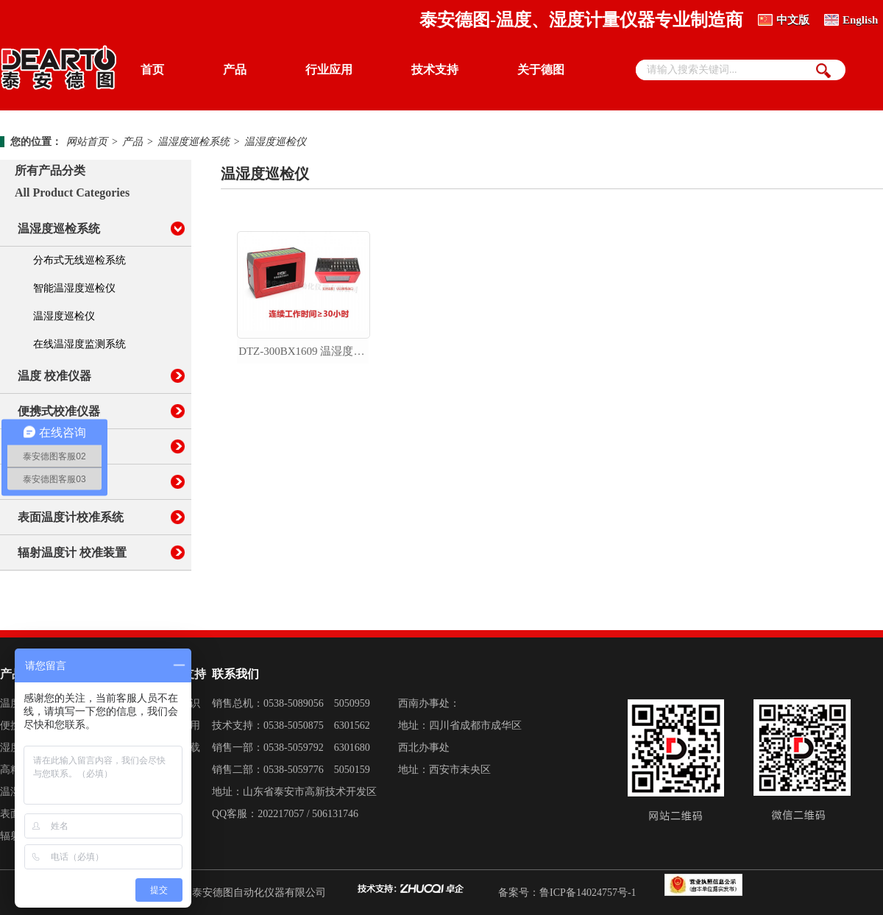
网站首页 (86, 141)
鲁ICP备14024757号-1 (587, 892)
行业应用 (328, 69)
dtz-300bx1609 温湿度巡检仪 (304, 351)
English (860, 20)
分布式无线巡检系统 (79, 260)
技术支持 (434, 69)
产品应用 (179, 725)
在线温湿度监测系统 (79, 344)
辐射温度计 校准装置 (72, 552)
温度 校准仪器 (54, 376)
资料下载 (179, 747)
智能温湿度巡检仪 (74, 288)
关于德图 (540, 69)
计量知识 (179, 703)
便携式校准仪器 (59, 411)
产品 (235, 69)
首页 (152, 69)
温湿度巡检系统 (193, 141)
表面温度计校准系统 (71, 517)
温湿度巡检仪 (275, 141)
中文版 (792, 20)
